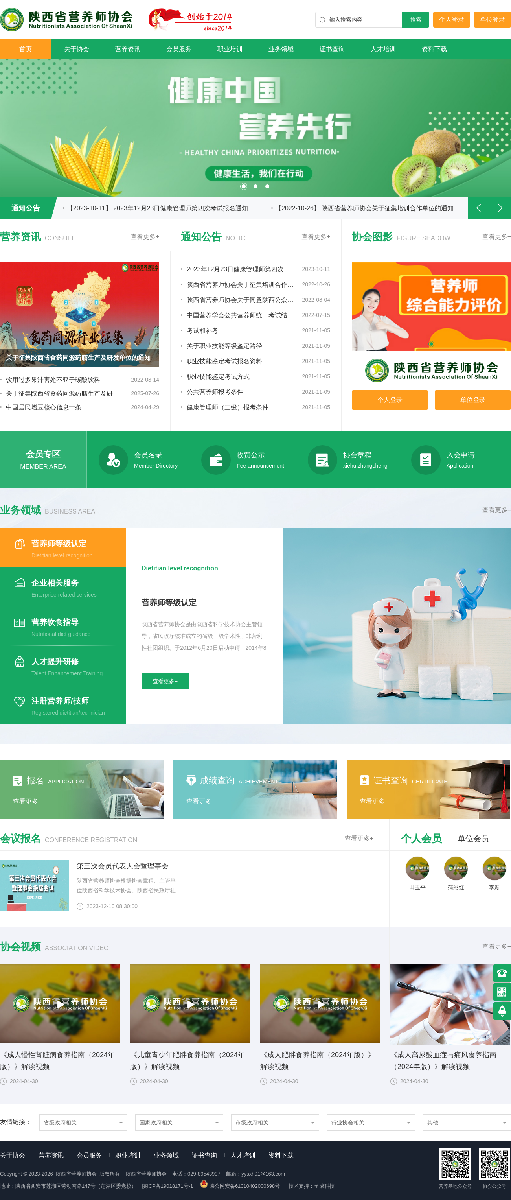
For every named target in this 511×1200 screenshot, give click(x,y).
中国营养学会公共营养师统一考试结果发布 (240, 315)
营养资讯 (127, 49)
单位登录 (492, 19)
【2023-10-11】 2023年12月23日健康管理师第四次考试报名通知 (157, 208)
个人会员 (421, 838)
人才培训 (383, 49)
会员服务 (178, 49)
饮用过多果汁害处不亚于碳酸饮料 (53, 379)
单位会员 (473, 838)
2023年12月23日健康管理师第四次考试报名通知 (240, 269)
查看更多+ (145, 236)
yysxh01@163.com (263, 1174)
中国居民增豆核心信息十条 (43, 407)
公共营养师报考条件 (215, 392)
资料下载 (434, 49)
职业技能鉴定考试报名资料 (224, 361)
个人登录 (451, 19)
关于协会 (76, 49)
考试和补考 (202, 330)
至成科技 (324, 1186)
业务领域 (281, 49)
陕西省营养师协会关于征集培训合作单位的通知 (240, 284)
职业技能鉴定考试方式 (218, 376)
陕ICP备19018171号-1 (167, 1186)
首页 (25, 49)
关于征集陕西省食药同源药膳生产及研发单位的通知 (63, 393)
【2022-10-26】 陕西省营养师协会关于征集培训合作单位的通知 (364, 208)
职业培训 (230, 49)
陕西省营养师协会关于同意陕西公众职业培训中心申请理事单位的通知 (240, 300)
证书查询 (332, 49)
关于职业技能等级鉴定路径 (224, 346)
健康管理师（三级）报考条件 (227, 407)
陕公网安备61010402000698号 (240, 1186)
